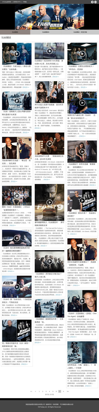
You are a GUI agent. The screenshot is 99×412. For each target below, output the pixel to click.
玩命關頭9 (45, 32)
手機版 (25, 2)
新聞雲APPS (17, 2)
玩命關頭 (15, 32)
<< (31, 391)
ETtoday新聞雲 (6, 2)
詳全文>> (26, 87)
